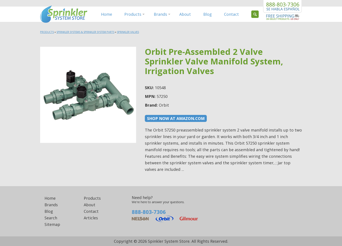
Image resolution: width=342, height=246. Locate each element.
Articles (91, 217)
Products (132, 14)
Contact (231, 14)
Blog (207, 14)
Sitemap (52, 224)
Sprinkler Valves (128, 32)
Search (50, 217)
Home (106, 14)
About (185, 14)
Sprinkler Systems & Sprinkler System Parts (85, 32)
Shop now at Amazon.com (176, 118)
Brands (160, 14)
